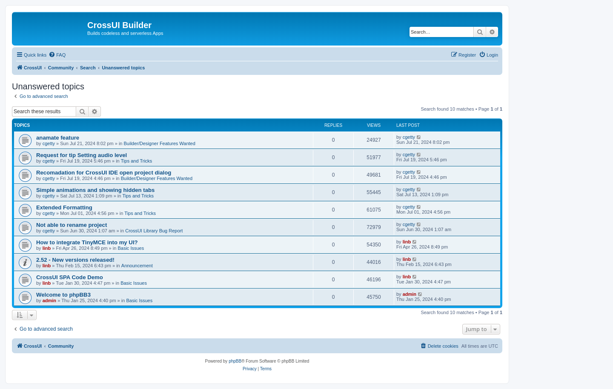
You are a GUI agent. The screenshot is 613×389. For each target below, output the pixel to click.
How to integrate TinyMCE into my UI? (87, 242)
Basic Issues (130, 248)
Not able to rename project (71, 225)
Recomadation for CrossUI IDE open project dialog (103, 172)
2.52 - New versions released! (75, 260)
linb (47, 248)
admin (49, 300)
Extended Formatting (64, 207)
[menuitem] (57, 55)
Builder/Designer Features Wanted (159, 143)
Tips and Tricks (136, 160)
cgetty (49, 143)
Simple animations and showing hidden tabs (95, 190)
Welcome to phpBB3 (63, 295)
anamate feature (57, 137)
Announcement (137, 265)
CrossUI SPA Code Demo (69, 277)
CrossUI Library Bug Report (154, 230)
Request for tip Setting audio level (81, 155)
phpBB (235, 361)
